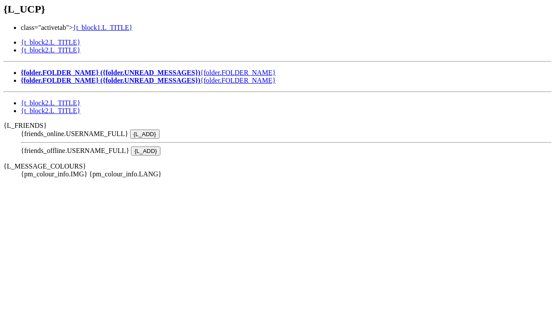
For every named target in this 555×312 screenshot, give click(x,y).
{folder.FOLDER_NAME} (148, 72)
